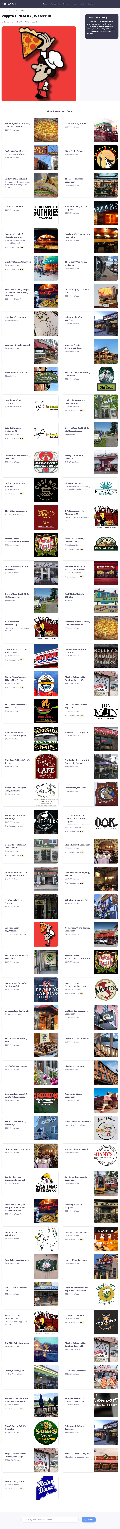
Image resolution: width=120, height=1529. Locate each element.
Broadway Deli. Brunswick (17, 344)
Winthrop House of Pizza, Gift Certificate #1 (77, 623)
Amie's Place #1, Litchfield (78, 1121)
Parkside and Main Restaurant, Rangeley (15, 734)
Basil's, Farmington (14, 1370)
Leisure (74, 4)
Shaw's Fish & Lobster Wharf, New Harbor (15, 678)
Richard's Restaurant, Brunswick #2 (15, 846)
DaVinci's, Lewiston (74, 1315)
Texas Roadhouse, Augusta (78, 1453)
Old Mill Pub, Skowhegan (17, 1342)
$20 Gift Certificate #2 (13, 1214)
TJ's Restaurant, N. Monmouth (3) (14, 1317)
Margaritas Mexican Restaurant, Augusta (75, 568)
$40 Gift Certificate (72, 462)
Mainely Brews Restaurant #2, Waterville (18, 540)
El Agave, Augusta (74, 483)
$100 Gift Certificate (72, 545)
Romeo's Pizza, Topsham (76, 732)
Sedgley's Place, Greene (16, 1066)
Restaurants (55, 4)
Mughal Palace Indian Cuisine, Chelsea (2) (75, 678)
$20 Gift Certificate (12, 462)
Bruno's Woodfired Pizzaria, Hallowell (14, 235)
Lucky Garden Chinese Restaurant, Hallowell (16, 152)
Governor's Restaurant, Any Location (16, 651)
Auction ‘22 (9, 3)
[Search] (50, 1519)
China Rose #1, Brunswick (17, 1149)
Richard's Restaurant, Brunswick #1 (75, 401)
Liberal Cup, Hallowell (75, 787)
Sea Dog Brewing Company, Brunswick (15, 1178)
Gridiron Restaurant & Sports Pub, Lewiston (16, 1095)
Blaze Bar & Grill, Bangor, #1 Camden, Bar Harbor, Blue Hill (17, 292)
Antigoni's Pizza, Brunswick (73, 1095)
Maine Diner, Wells (14, 1481)
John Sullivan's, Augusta (17, 1259)
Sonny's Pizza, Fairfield (76, 1149)
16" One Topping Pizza (14, 1374)
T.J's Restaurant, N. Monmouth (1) (14, 623)
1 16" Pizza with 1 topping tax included (16, 1323)
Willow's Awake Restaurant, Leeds (73, 346)
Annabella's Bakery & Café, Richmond (15, 789)
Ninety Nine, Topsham (76, 1259)
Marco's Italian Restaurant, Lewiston (75, 984)
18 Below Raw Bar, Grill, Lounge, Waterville (16, 874)
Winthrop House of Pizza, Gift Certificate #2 (17, 125)
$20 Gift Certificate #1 (13, 299)
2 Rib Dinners (70, 434)
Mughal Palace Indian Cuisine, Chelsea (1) (15, 1455)
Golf (82, 4)
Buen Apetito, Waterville (17, 1010)
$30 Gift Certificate (72, 296)
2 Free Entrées (10, 376)
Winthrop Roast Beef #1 (76, 900)
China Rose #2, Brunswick (77, 844)
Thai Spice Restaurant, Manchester (16, 706)
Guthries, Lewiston (14, 206)
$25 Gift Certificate (12, 130)
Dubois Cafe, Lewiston (15, 317)
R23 (22, 11)
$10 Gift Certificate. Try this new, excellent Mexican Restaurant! (77, 488)
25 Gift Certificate (11, 321)
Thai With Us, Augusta (16, 510)
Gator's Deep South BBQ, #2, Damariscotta (77, 429)
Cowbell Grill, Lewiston (76, 1232)
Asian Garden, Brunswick (77, 123)
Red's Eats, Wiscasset (75, 1370)
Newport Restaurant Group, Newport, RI (75, 1400)
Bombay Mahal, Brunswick (18, 261)
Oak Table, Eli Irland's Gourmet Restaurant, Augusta (75, 818)
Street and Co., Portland (16, 372)
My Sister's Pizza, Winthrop (13, 1234)
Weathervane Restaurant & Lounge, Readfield (17, 1400)
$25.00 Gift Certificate (73, 573)
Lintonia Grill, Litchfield (77, 1038)
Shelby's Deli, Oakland (16, 178)
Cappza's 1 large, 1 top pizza (16, 934)
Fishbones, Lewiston (74, 1066)
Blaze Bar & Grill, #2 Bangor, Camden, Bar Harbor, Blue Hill (15, 1207)
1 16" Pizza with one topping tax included (77, 518)
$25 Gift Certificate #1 (13, 434)
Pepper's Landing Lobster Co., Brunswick (17, 984)
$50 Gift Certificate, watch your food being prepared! (77, 826)
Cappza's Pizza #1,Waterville (12, 929)
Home (65, 4)
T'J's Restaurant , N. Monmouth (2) (74, 512)
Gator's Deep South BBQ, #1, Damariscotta (17, 595)
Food (45, 4)
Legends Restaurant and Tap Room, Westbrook (76, 1289)
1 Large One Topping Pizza (75, 1125)
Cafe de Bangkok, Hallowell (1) (13, 429)
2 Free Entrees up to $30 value (77, 1457)
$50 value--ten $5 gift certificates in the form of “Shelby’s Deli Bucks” (18, 184)
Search (88, 1520)
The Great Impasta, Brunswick (74, 180)
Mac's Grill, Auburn (74, 150)
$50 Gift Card (70, 600)
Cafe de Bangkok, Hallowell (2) (13, 401)
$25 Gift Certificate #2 (13, 407)
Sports (90, 4)
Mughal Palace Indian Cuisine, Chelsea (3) (75, 1344)
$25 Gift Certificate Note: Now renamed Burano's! (16, 242)
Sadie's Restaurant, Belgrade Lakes (74, 540)
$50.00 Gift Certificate (73, 990)
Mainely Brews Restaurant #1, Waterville (77, 957)
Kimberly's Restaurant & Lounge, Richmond (77, 761)
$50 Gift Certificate (72, 127)
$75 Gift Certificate (12, 879)
